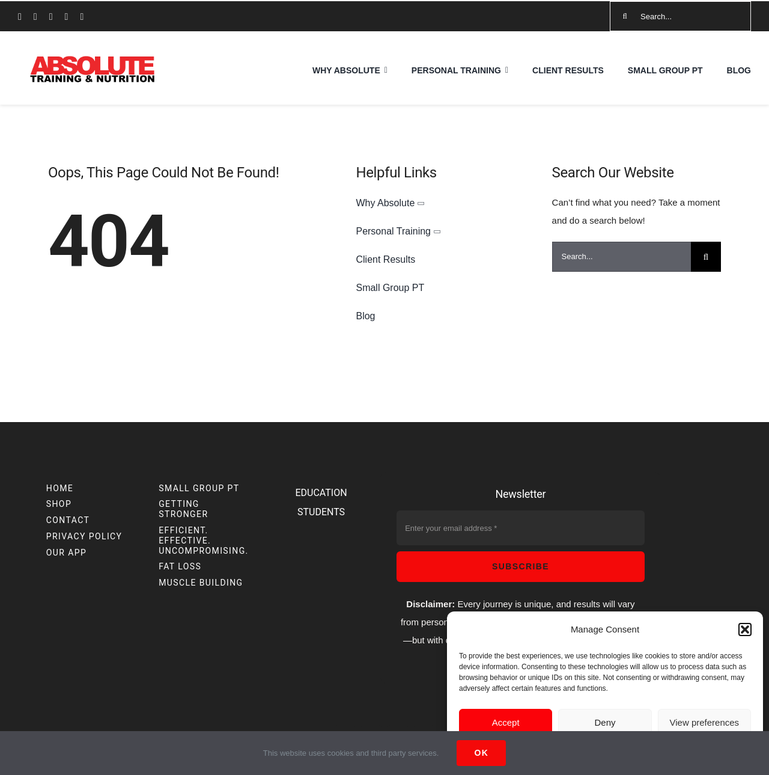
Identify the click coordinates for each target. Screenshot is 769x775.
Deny (604, 722)
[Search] (625, 16)
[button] (745, 629)
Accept (506, 722)
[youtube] (51, 17)
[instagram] (35, 17)
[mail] (66, 17)
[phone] (82, 17)
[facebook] (20, 17)
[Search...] (680, 16)
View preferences (705, 722)
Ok (481, 753)
